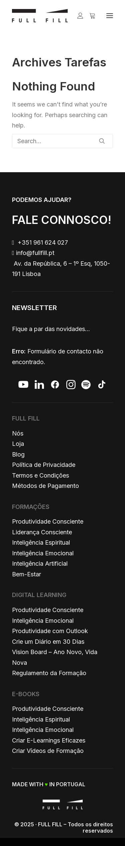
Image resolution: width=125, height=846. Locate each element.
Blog (18, 454)
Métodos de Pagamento (45, 485)
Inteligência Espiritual (41, 542)
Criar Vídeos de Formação (48, 750)
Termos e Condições (40, 475)
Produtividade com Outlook (50, 630)
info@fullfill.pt (35, 252)
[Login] (77, 16)
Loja (18, 443)
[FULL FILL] (40, 15)
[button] (109, 15)
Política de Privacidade (43, 464)
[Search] (62, 141)
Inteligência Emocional (43, 553)
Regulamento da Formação (49, 672)
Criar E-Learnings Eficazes (48, 740)
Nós (17, 433)
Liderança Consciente (42, 532)
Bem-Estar (26, 574)
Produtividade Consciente (47, 521)
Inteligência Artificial (40, 563)
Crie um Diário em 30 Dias (48, 641)
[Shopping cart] (89, 16)
